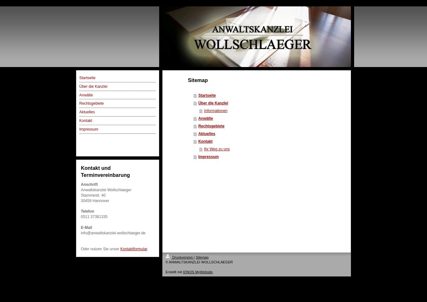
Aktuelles (206, 134)
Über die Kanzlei (213, 103)
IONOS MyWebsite (198, 272)
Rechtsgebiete (211, 126)
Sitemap (202, 257)
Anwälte (205, 118)
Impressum (208, 157)
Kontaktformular (133, 249)
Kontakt (205, 141)
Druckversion (180, 257)
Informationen (215, 111)
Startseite (207, 95)
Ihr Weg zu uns (216, 149)
